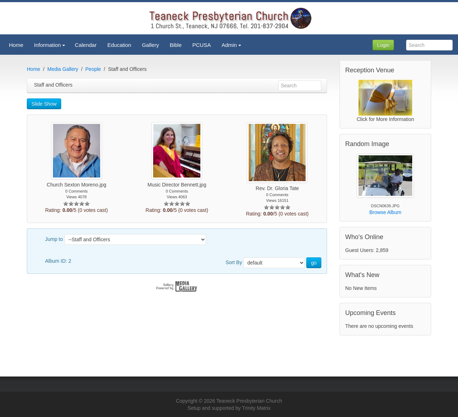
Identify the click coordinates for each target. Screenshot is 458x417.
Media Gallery (62, 69)
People (93, 69)
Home (33, 69)
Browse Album (385, 212)
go (314, 263)
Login (383, 45)
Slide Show (44, 104)
